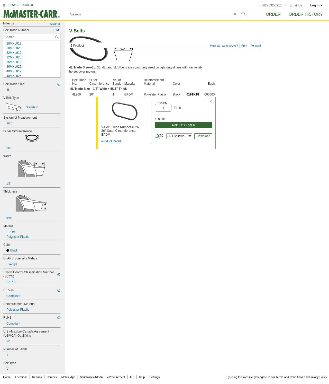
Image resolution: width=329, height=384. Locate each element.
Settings (154, 377)
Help (142, 377)
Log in (316, 5)
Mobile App (68, 377)
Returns (37, 377)
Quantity (162, 103)
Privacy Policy (318, 377)
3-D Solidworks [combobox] (179, 136)
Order (273, 14)
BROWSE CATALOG (20, 4)
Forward (256, 45)
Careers (52, 377)
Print (244, 45)
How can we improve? (224, 45)
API (132, 377)
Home (7, 377)
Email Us (296, 5)
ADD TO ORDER (183, 125)
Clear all (55, 23)
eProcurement (116, 377)
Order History (306, 14)
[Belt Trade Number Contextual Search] (31, 37)
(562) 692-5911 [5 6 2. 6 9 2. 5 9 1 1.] (271, 5)
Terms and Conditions (289, 377)
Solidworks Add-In (91, 377)
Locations (21, 377)
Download (203, 136)
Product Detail (111, 141)
